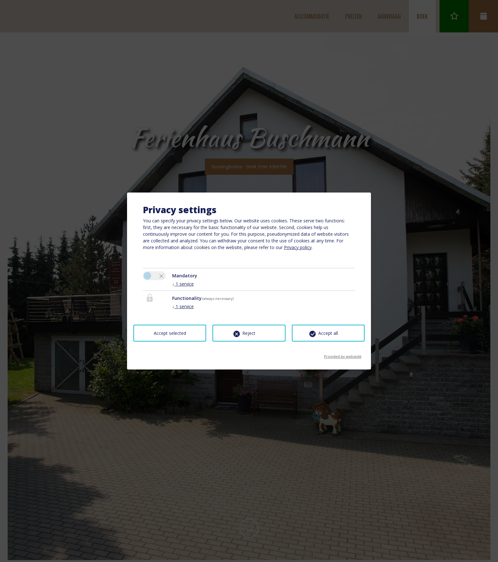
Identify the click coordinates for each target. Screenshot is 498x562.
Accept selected (170, 333)
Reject (248, 333)
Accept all (328, 333)
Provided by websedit (342, 354)
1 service (183, 284)
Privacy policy (298, 247)
